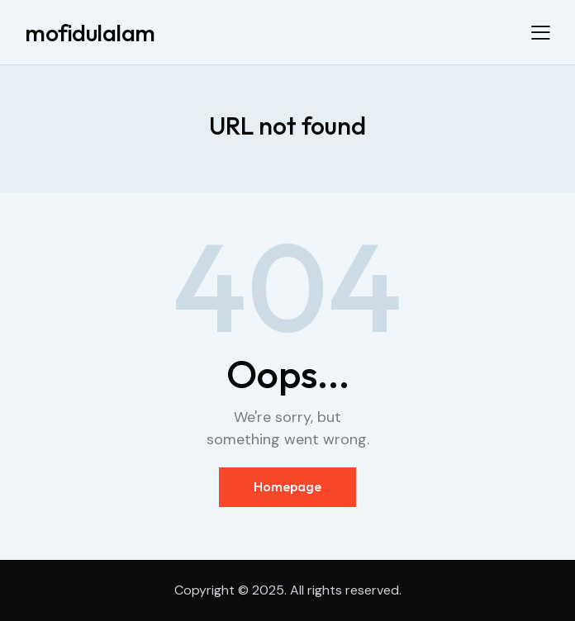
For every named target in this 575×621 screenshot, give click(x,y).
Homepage (287, 486)
